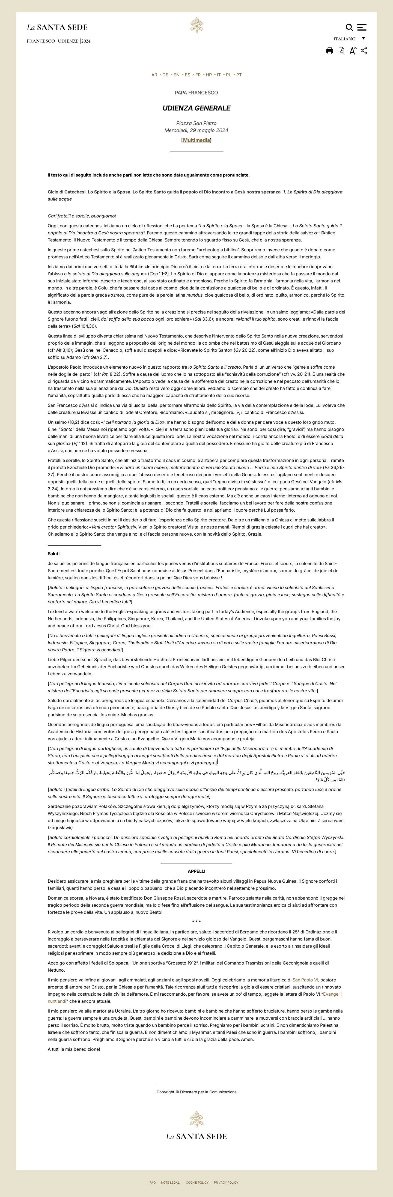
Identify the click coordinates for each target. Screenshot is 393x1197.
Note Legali (170, 1182)
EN (177, 74)
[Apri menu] (361, 27)
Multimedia (196, 140)
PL (228, 74)
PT (239, 74)
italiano (345, 40)
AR (154, 74)
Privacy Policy (226, 1182)
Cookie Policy (197, 1182)
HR (209, 74)
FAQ (153, 1182)
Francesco (41, 41)
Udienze (69, 41)
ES (187, 74)
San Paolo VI (305, 980)
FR (198, 74)
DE (165, 74)
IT (219, 74)
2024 (85, 41)
